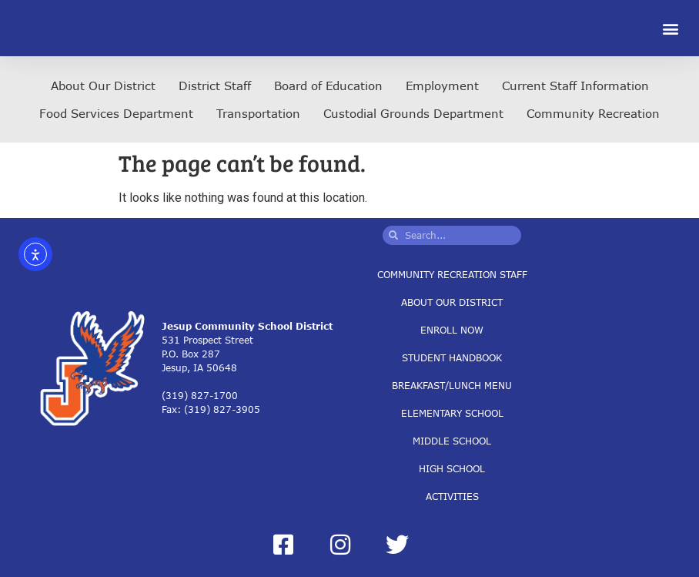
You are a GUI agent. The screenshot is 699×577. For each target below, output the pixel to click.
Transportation (258, 113)
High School (452, 468)
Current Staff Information (575, 85)
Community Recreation (593, 113)
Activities (452, 496)
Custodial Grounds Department (413, 113)
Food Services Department (116, 113)
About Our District (103, 85)
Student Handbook (452, 357)
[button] (671, 28)
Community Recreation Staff (452, 274)
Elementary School (452, 412)
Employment (442, 85)
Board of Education (328, 85)
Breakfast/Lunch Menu (452, 385)
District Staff (215, 85)
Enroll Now (451, 329)
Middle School (452, 440)
